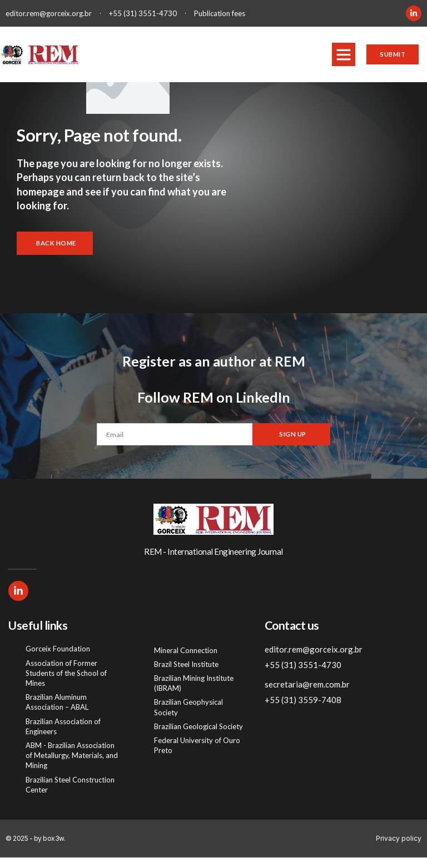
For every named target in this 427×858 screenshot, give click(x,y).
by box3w (49, 839)
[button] (340, 54)
